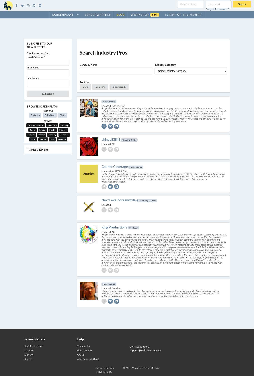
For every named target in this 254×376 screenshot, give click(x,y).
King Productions (114, 227)
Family (52, 130)
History (31, 135)
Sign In (242, 4)
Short (63, 115)
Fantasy (62, 130)
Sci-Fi (33, 139)
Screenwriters (98, 14)
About (80, 354)
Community (83, 346)
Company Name (88, 64)
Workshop (145, 15)
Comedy (64, 125)
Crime (32, 130)
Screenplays (65, 14)
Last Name (33, 78)
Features (35, 115)
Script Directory (33, 346)
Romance (64, 135)
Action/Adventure (35, 125)
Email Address (36, 56)
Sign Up (28, 354)
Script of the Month (183, 14)
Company (100, 86)
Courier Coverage (114, 167)
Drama (42, 130)
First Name (33, 67)
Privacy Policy (104, 371)
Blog (121, 14)
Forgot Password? (217, 9)
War (52, 139)
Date (85, 86)
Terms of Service (104, 368)
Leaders (29, 350)
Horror (41, 135)
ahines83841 (110, 139)
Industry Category (165, 64)
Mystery (52, 135)
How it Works (84, 350)
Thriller (43, 139)
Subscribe (48, 93)
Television (49, 115)
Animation (52, 125)
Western (62, 139)
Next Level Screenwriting (120, 200)
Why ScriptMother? (88, 359)
